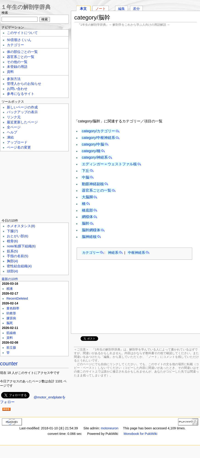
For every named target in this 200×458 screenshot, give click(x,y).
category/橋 (91, 151)
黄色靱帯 (12, 308)
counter (9, 364)
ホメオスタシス (21, 226)
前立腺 (11, 347)
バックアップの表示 (22, 112)
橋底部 (87, 210)
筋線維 (11, 333)
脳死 (9, 323)
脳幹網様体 (91, 230)
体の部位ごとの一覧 (22, 52)
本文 (83, 9)
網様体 (87, 217)
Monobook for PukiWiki (140, 434)
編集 (121, 9)
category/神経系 (95, 157)
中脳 (85, 177)
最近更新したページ (22, 122)
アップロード (17, 142)
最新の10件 (10, 279)
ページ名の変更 (19, 147)
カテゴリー (90, 252)
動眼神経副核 (93, 184)
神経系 (113, 252)
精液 (9, 288)
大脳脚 (87, 197)
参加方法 (14, 79)
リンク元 (14, 117)
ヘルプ (12, 132)
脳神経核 (89, 237)
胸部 (12, 261)
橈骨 (12, 241)
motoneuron (109, 428)
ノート (100, 9)
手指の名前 (17, 256)
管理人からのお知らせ (24, 84)
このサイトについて (22, 33)
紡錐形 (11, 313)
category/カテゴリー (98, 131)
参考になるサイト (20, 94)
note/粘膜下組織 (21, 246)
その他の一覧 (17, 62)
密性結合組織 (19, 266)
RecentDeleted (17, 298)
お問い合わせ (17, 89)
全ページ (14, 127)
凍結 (10, 137)
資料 (10, 72)
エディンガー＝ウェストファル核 (109, 164)
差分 (136, 9)
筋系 (12, 251)
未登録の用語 (17, 67)
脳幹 (85, 223)
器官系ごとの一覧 (96, 190)
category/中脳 (93, 144)
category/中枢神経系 (98, 138)
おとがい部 (17, 236)
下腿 (12, 231)
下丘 (85, 171)
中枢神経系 (136, 252)
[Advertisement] (136, 72)
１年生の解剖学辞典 (26, 7)
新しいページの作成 (22, 107)
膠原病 (11, 318)
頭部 (12, 271)
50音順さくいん (19, 40)
